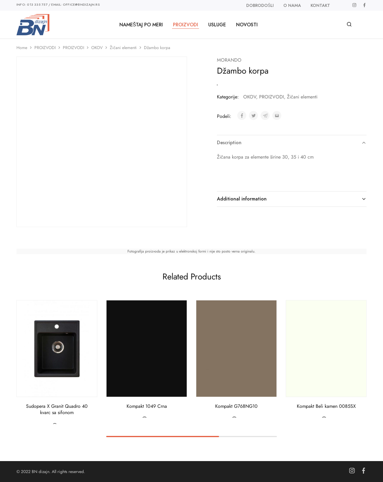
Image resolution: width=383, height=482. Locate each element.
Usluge (217, 25)
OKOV (97, 48)
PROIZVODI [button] (185, 25)
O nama (292, 5)
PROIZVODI (45, 48)
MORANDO (229, 60)
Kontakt (320, 5)
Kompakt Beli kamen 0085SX (326, 406)
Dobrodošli (260, 5)
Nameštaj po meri (141, 25)
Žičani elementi (123, 48)
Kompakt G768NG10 (236, 406)
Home (21, 48)
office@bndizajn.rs (81, 4)
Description (292, 142)
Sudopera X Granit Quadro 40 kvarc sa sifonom (57, 409)
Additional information (292, 198)
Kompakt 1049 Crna (147, 406)
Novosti (247, 25)
